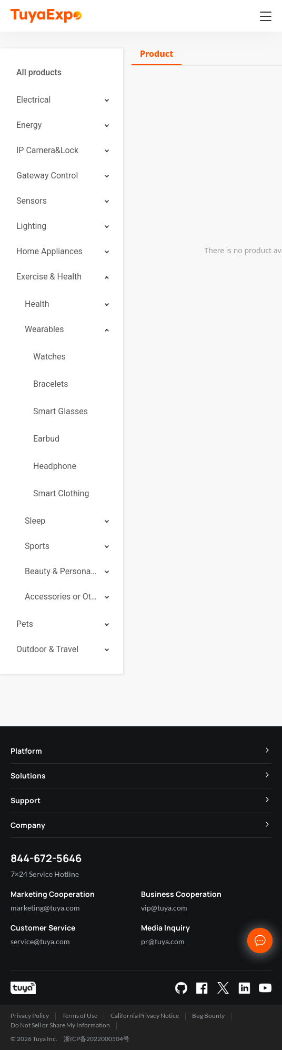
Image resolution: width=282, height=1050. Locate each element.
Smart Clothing (61, 493)
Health (37, 304)
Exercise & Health (49, 277)
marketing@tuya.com (45, 907)
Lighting (31, 226)
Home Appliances (49, 251)
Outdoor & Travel (47, 649)
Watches (49, 357)
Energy (29, 125)
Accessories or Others (61, 597)
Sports (37, 546)
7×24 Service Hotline (45, 873)
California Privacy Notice (144, 1015)
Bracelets (50, 384)
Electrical (33, 100)
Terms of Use (79, 1015)
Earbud (46, 439)
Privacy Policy (30, 1015)
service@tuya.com (40, 941)
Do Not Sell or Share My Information (60, 1025)
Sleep (35, 521)
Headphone (54, 466)
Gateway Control (47, 176)
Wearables (44, 329)
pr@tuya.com (163, 941)
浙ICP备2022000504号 (96, 1039)
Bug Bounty (208, 1015)
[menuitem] (61, 72)
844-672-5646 (46, 858)
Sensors (31, 201)
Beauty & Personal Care (61, 571)
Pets (24, 624)
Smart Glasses (60, 411)
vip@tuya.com (164, 907)
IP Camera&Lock (47, 150)
